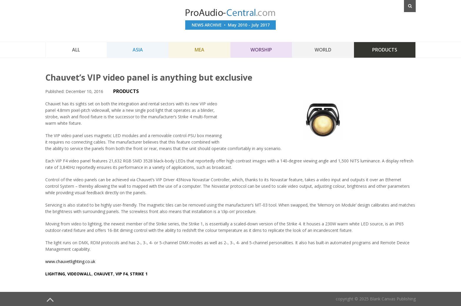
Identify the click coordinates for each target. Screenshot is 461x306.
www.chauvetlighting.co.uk (70, 261)
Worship (261, 49)
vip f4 (122, 274)
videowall (79, 274)
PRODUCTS (126, 91)
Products (384, 49)
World (323, 49)
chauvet (103, 274)
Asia (138, 49)
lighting (55, 274)
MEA (199, 49)
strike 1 (139, 274)
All (76, 49)
